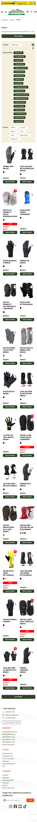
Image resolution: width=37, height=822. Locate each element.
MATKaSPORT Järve (8, 737)
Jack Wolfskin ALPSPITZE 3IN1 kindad (26, 394)
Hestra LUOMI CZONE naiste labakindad (25, 437)
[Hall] (3, 355)
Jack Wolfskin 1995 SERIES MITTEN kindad (26, 573)
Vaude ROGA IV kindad (9, 393)
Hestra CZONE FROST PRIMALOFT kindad (27, 622)
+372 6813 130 (9, 712)
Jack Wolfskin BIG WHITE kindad (10, 485)
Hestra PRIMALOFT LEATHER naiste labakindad (9, 305)
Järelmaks (5, 761)
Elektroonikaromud (8, 788)
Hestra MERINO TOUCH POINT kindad (9, 350)
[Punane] (23, 533)
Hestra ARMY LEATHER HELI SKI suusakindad (26, 527)
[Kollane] (6, 578)
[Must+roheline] (3, 443)
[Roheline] (3, 535)
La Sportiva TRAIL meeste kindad (8, 437)
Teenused (5, 783)
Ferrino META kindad (25, 485)
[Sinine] (20, 218)
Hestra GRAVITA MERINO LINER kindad (26, 350)
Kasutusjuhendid (7, 780)
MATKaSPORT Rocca (8, 734)
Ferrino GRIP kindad (8, 168)
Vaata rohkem (18, 36)
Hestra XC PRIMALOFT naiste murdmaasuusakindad (10, 213)
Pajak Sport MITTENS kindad (26, 303)
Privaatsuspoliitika (8, 759)
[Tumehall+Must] (3, 172)
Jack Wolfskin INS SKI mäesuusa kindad (27, 169)
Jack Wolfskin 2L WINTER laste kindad (9, 670)
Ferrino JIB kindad (24, 262)
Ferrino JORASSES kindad (24, 670)
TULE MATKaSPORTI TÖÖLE (11, 722)
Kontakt (5, 785)
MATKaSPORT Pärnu (8, 742)
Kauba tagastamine (8, 764)
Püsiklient (5, 775)
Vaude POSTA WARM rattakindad (8, 573)
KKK (3, 766)
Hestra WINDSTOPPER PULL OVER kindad (8, 528)
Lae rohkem (18, 697)
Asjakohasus (16, 45)
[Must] (20, 174)
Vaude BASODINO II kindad (10, 621)
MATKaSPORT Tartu (8, 739)
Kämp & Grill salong (8, 744)
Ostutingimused (7, 756)
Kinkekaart (5, 778)
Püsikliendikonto (7, 753)
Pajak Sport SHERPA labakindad (25, 212)
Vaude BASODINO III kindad (10, 262)
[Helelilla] (3, 220)
